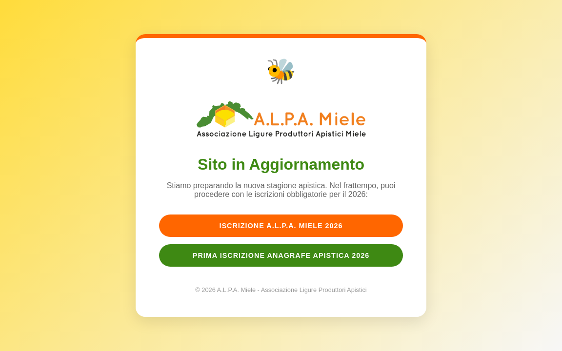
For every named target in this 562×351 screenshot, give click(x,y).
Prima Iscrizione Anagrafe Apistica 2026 (281, 255)
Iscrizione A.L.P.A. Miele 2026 (280, 226)
